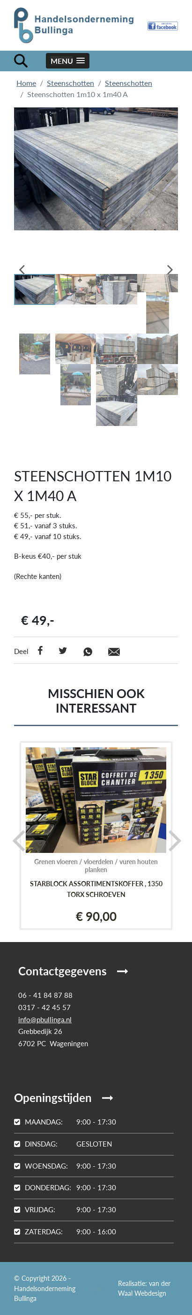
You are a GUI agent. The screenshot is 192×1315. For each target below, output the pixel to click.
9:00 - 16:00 (65, 1231)
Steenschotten (70, 82)
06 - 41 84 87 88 (45, 995)
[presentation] (15, 839)
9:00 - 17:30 (65, 1121)
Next (164, 266)
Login (96, 1288)
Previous (28, 266)
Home (26, 82)
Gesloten (63, 1144)
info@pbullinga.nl (45, 1019)
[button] (67, 60)
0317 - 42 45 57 (44, 1007)
